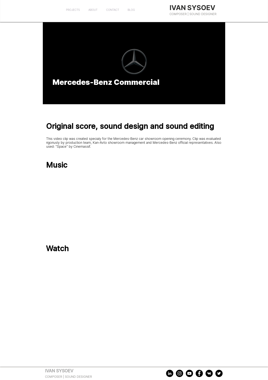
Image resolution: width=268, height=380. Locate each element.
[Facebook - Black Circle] (199, 373)
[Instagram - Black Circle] (179, 373)
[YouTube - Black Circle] (189, 373)
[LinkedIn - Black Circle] (169, 373)
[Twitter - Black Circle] (219, 373)
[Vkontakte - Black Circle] (209, 373)
